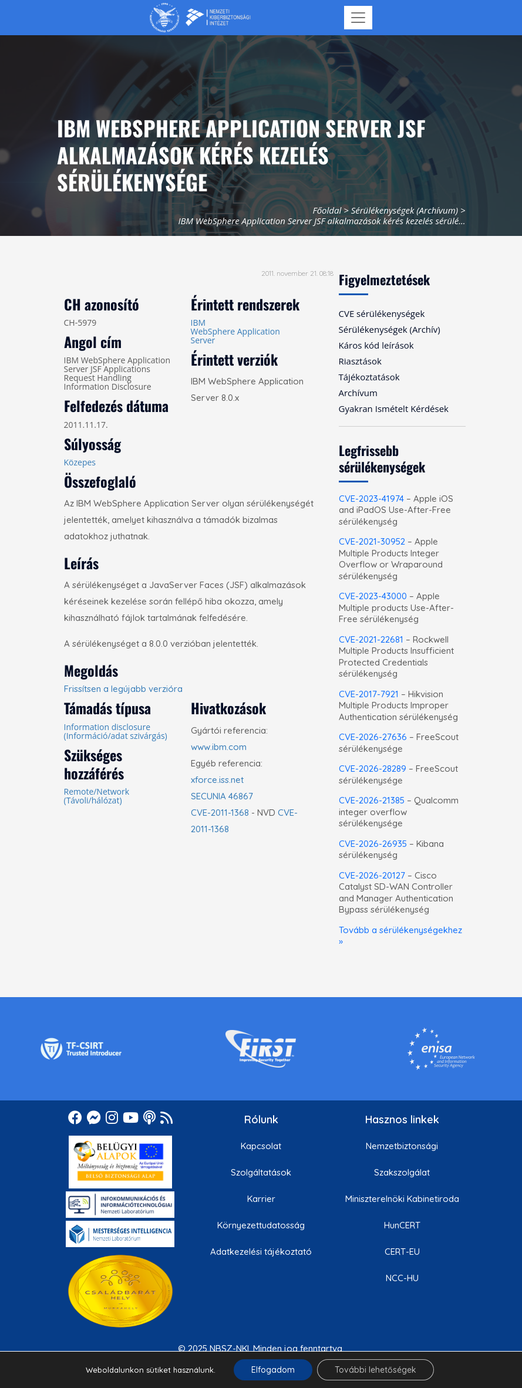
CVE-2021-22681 (371, 639)
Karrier (261, 1198)
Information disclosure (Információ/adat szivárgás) (115, 731)
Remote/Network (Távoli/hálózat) (97, 796)
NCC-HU (402, 1278)
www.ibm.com (219, 746)
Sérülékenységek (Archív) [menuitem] (389, 329)
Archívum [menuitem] (358, 392)
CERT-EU (402, 1251)
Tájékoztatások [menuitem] (369, 377)
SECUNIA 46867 (222, 796)
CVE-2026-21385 (372, 800)
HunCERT (402, 1225)
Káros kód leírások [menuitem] (376, 345)
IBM (198, 322)
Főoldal (326, 210)
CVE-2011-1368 (220, 812)
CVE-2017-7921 (369, 694)
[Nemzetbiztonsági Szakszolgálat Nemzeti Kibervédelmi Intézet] (200, 17)
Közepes (80, 462)
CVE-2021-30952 (372, 541)
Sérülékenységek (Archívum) (404, 210)
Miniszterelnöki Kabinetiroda (402, 1198)
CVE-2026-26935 (373, 843)
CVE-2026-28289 (372, 768)
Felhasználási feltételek (261, 1374)
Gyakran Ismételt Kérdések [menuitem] (394, 408)
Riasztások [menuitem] (360, 361)
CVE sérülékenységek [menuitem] (382, 313)
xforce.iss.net (217, 779)
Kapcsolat (261, 1145)
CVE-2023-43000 (373, 596)
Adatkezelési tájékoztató (261, 1251)
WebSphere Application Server (235, 336)
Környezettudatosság (261, 1225)
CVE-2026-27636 (373, 736)
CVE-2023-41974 (371, 498)
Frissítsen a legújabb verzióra (123, 688)
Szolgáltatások (261, 1172)
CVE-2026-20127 (372, 875)
